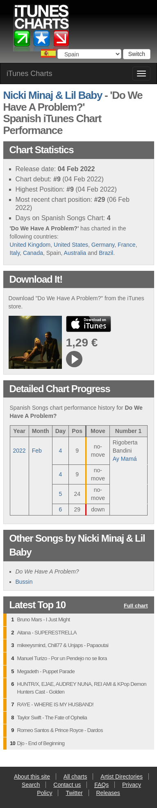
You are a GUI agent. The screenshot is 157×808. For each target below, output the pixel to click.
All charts (75, 776)
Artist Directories (121, 776)
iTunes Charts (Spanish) (41, 30)
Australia (75, 253)
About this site (32, 776)
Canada (33, 253)
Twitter (74, 793)
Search (31, 784)
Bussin (24, 581)
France (127, 244)
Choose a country (48, 53)
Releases (108, 793)
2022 (19, 450)
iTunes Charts (29, 73)
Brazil (106, 253)
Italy (15, 253)
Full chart (136, 606)
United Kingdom (30, 244)
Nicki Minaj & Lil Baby (52, 95)
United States (71, 244)
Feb (37, 450)
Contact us (67, 784)
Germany (103, 244)
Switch (136, 54)
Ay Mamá (125, 458)
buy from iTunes (88, 324)
